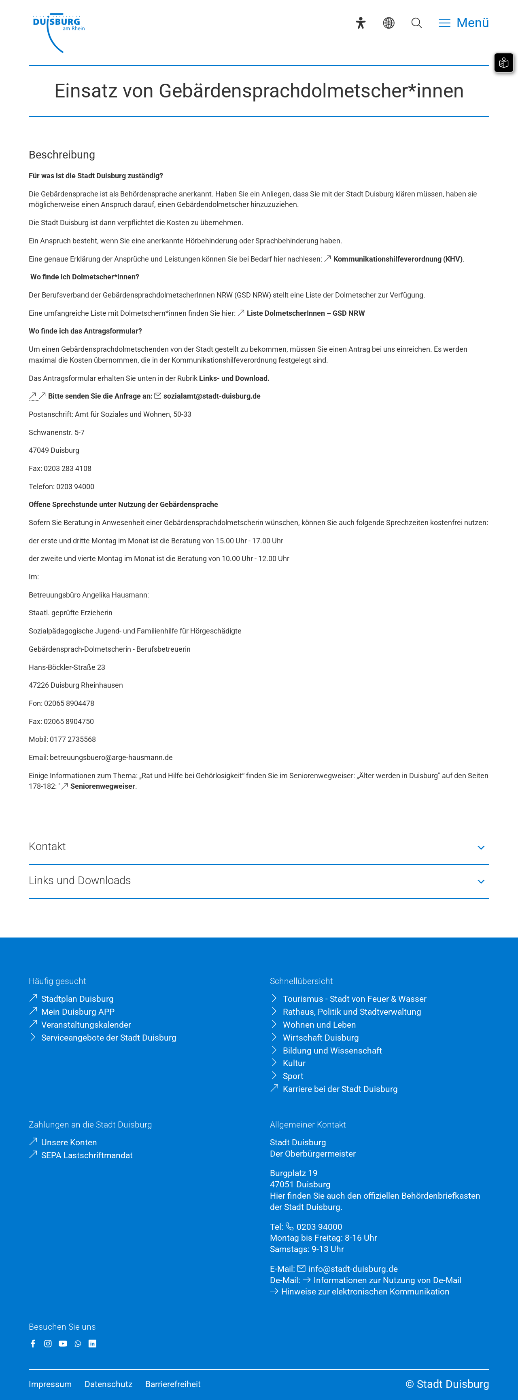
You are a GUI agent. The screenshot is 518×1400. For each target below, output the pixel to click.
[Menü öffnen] (464, 23)
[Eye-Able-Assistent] (361, 23)
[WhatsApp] (78, 1343)
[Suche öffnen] (416, 23)
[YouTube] (63, 1343)
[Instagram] (48, 1343)
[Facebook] (33, 1343)
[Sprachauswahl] (389, 23)
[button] (259, 847)
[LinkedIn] (92, 1343)
